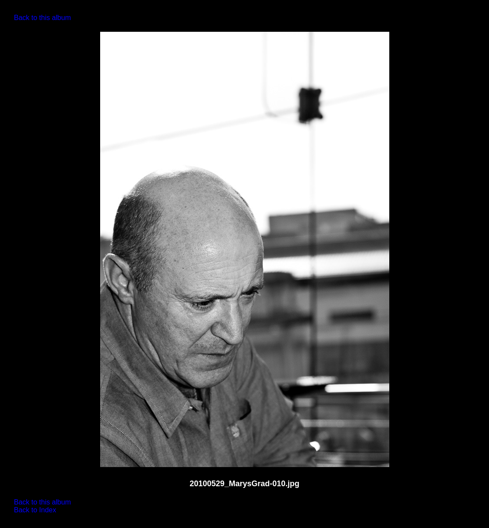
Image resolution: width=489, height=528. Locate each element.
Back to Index (35, 510)
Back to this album (42, 17)
